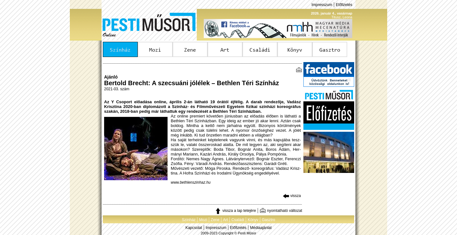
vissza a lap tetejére (235, 210)
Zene (215, 220)
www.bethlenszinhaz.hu (190, 182)
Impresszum (321, 5)
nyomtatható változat (281, 210)
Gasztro (268, 220)
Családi (237, 220)
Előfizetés (344, 5)
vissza (292, 196)
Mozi (203, 220)
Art (225, 220)
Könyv (253, 220)
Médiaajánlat (261, 227)
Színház (188, 220)
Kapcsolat (193, 227)
